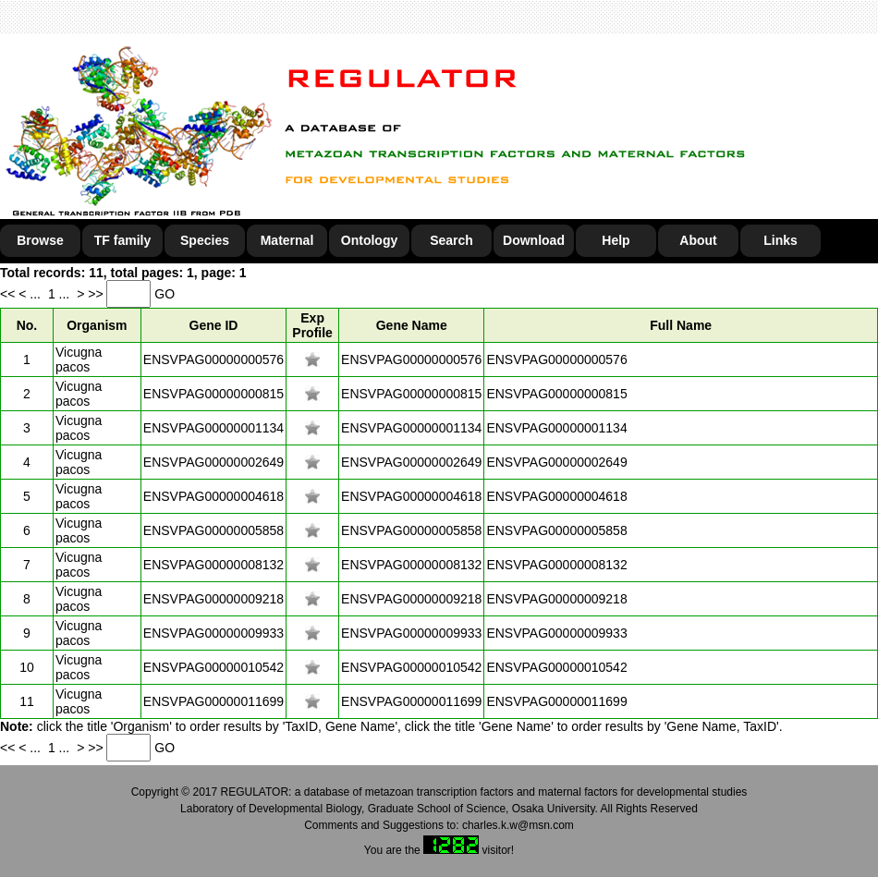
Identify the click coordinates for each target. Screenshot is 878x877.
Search (451, 240)
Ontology (369, 240)
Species (204, 240)
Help (615, 240)
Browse (40, 240)
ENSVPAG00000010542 (213, 667)
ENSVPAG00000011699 (213, 701)
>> (97, 293)
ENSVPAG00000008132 (213, 564)
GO (164, 293)
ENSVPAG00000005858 (213, 530)
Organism (97, 325)
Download (534, 240)
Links (780, 240)
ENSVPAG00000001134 (213, 427)
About (697, 240)
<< (9, 293)
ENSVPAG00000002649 (213, 462)
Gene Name (411, 325)
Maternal (287, 240)
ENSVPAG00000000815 (213, 393)
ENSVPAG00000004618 (213, 496)
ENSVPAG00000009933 (213, 633)
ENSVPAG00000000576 (213, 359)
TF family (122, 240)
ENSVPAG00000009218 (213, 598)
